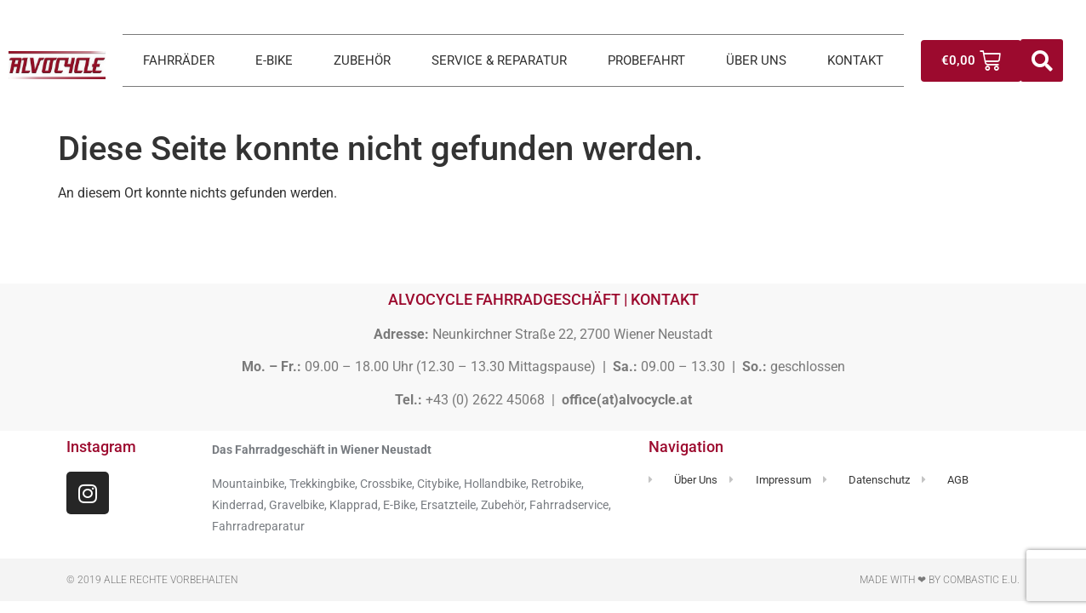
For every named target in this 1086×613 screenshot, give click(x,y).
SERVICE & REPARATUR (499, 60)
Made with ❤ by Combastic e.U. (940, 580)
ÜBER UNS (756, 60)
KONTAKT (855, 60)
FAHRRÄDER (178, 60)
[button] (1041, 60)
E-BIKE (274, 60)
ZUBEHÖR (362, 60)
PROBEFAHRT (646, 60)
